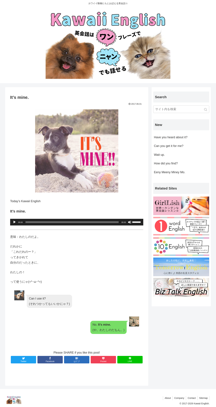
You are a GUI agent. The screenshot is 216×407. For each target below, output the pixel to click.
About (168, 398)
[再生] (14, 222)
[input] (181, 109)
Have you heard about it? (170, 137)
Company (179, 398)
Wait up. (159, 154)
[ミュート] (129, 222)
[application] (76, 222)
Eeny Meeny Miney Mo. (169, 172)
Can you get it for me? (168, 146)
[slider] (72, 222)
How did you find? (166, 163)
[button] (206, 109)
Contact (192, 398)
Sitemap (203, 398)
